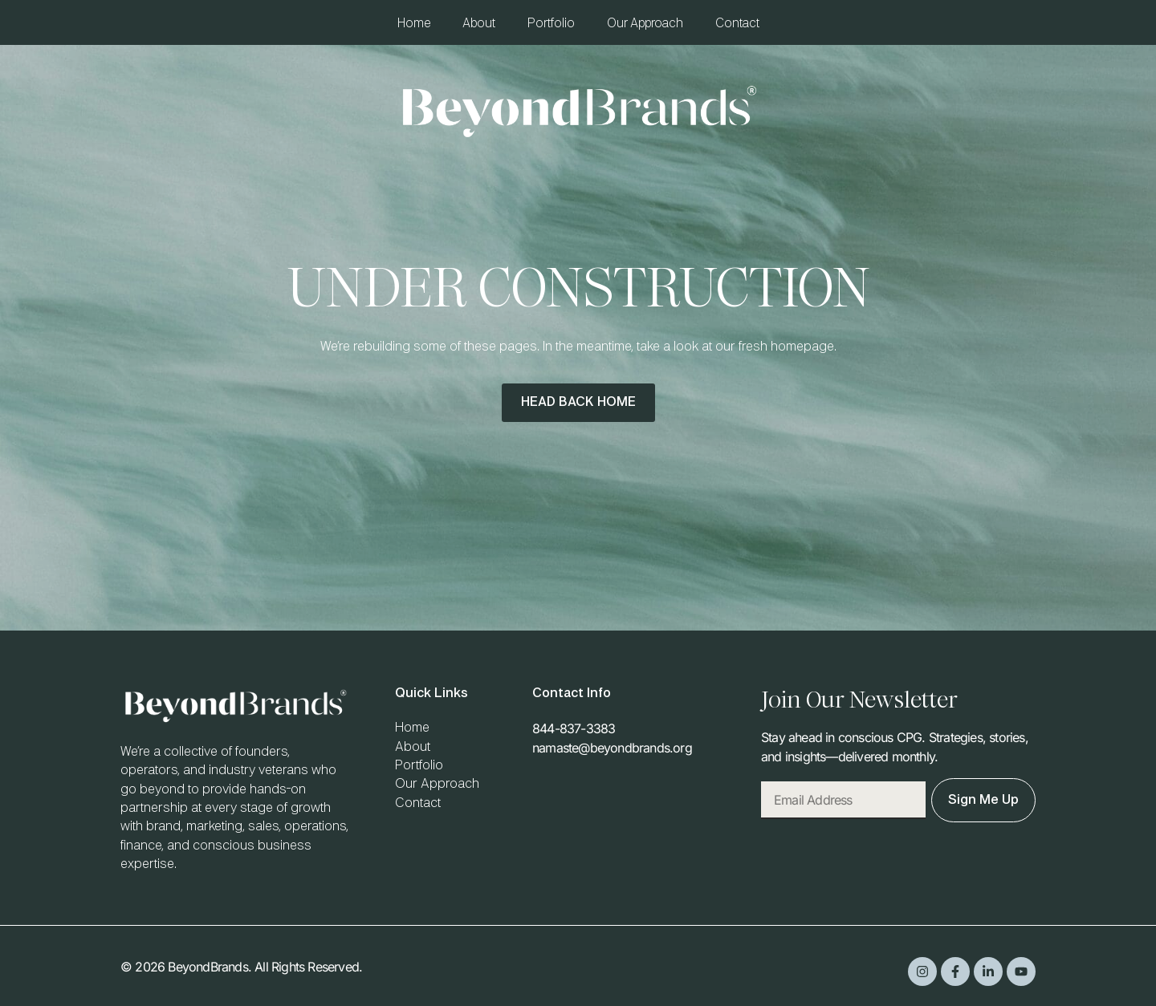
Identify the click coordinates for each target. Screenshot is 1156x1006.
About (478, 24)
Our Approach (645, 24)
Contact (737, 24)
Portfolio (551, 24)
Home (413, 24)
